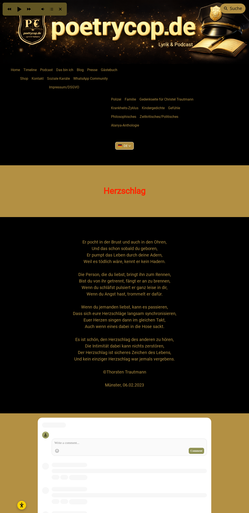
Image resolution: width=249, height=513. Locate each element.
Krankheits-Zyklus (124, 108)
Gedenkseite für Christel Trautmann (166, 99)
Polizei (116, 99)
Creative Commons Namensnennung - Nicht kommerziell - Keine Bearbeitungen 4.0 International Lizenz (143, 488)
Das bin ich (64, 70)
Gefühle (174, 108)
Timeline (30, 70)
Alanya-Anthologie (125, 125)
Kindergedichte (153, 108)
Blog (80, 70)
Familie (130, 99)
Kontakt (38, 78)
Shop (24, 78)
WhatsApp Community (90, 78)
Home (15, 70)
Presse (92, 70)
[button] (124, 146)
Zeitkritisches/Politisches (159, 117)
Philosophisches (123, 117)
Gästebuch (109, 70)
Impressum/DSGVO (64, 87)
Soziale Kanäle (58, 78)
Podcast (46, 70)
